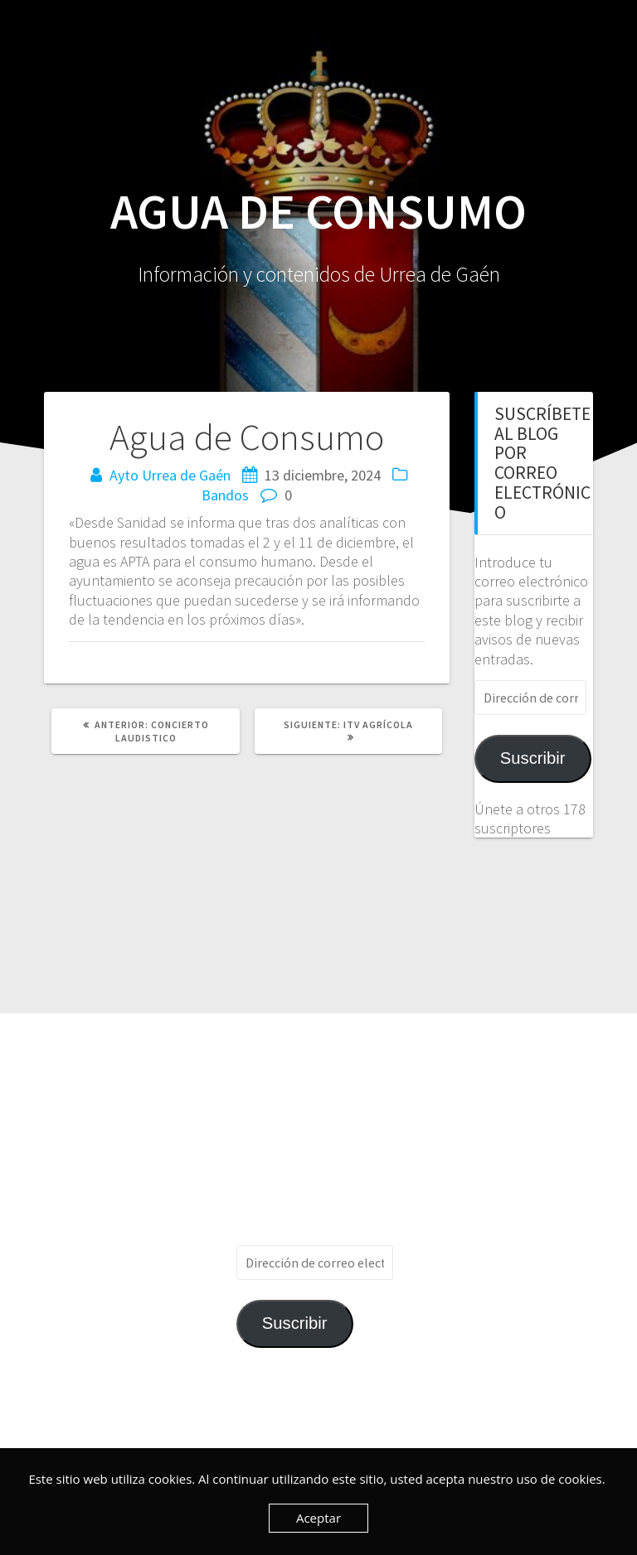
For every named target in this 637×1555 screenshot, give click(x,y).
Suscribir (533, 758)
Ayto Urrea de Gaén (170, 475)
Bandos (225, 495)
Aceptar (318, 1517)
